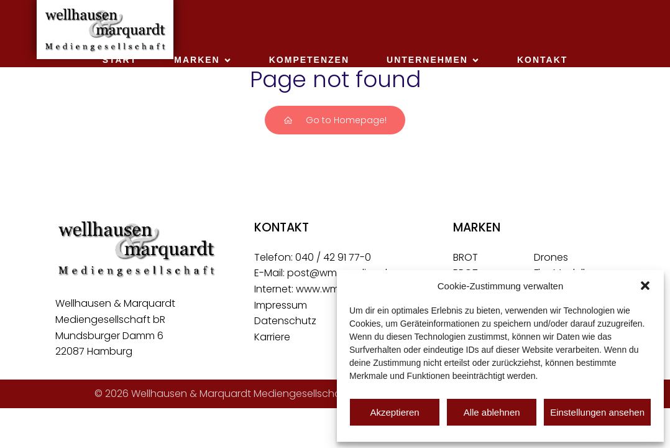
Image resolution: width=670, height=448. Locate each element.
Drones (551, 257)
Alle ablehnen (492, 412)
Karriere (272, 337)
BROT (465, 257)
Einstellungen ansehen (597, 412)
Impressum (280, 305)
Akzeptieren (394, 412)
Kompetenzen (309, 60)
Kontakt (542, 60)
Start (120, 60)
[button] (645, 285)
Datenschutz (285, 321)
